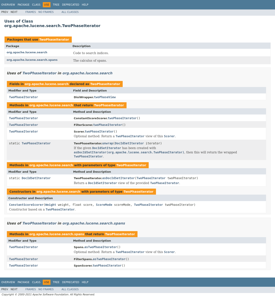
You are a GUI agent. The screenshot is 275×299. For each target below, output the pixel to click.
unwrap (107, 143)
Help (85, 4)
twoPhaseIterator (122, 118)
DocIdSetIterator (129, 143)
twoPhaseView (105, 97)
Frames (30, 12)
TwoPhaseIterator (54, 39)
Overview (8, 4)
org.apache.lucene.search (27, 52)
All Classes (70, 12)
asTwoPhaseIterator (100, 247)
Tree (56, 4)
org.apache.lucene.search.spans (32, 59)
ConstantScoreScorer (26, 204)
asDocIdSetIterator (118, 178)
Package (23, 4)
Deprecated (70, 4)
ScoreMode (104, 204)
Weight (50, 204)
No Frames (46, 12)
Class (36, 4)
